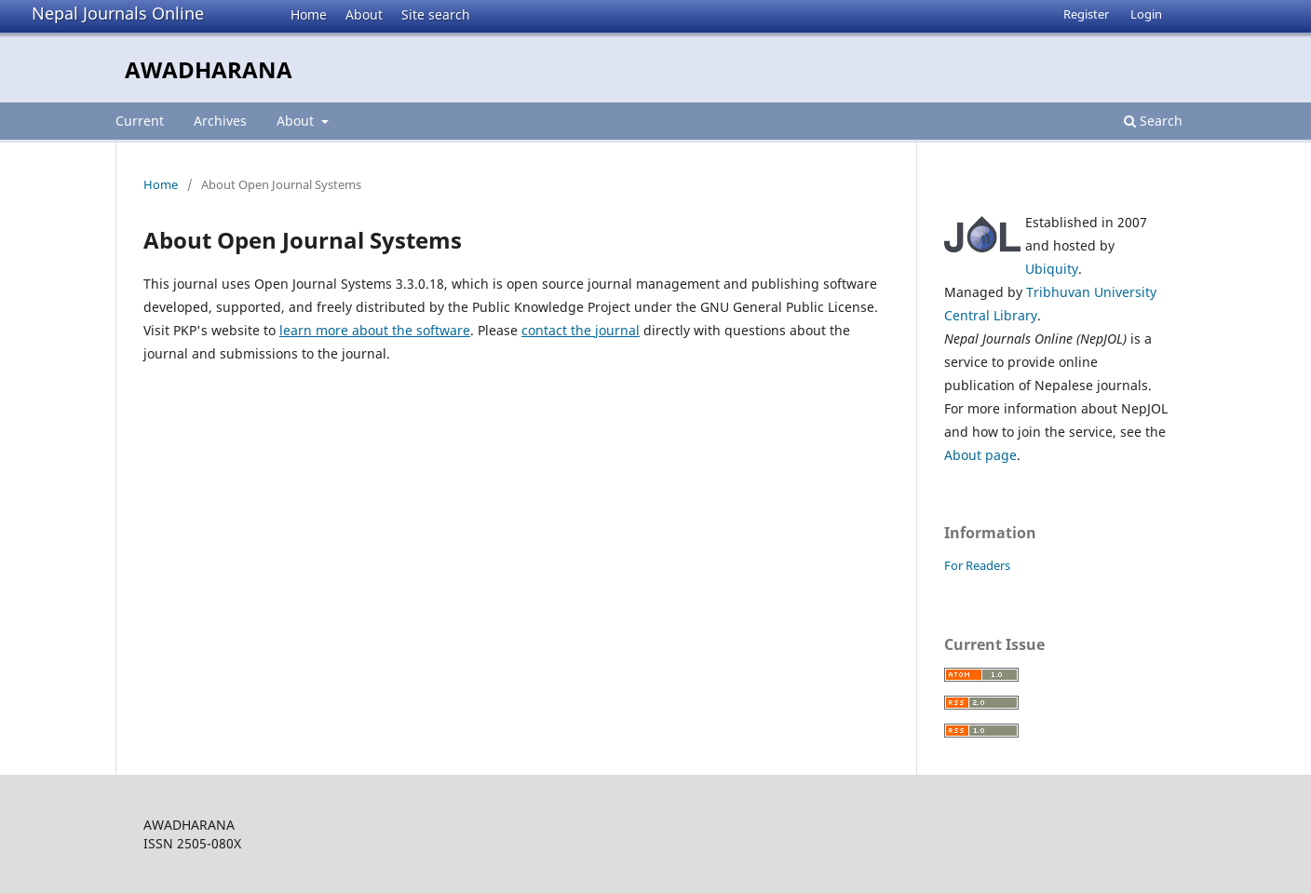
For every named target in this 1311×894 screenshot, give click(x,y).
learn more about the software (374, 330)
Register (1086, 14)
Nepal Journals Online (118, 13)
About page (980, 455)
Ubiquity (1051, 269)
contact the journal (580, 330)
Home (309, 14)
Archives (220, 120)
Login (1146, 14)
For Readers (977, 565)
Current (139, 120)
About (364, 14)
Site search (435, 14)
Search (1153, 120)
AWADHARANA (208, 69)
